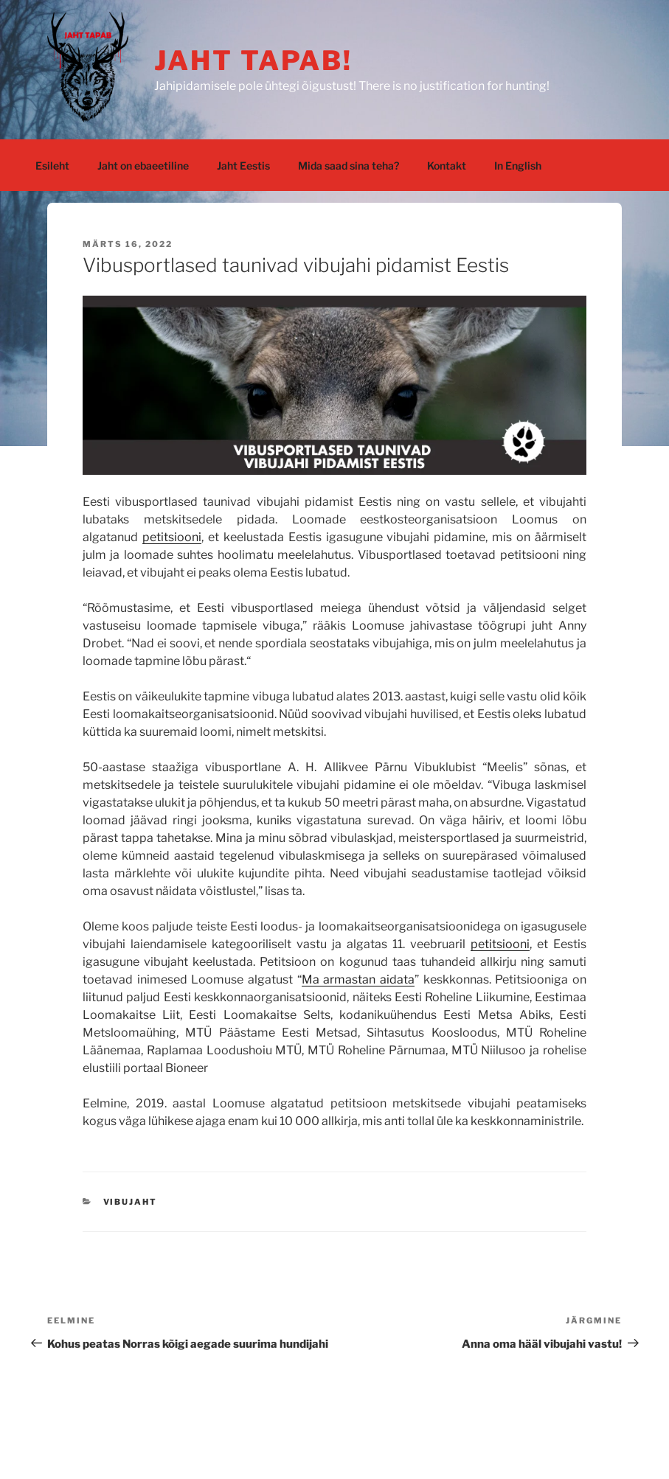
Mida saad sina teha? (348, 165)
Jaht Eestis (243, 165)
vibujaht (130, 1202)
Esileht (52, 165)
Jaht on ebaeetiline (143, 165)
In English (517, 165)
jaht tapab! (253, 60)
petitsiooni (171, 537)
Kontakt (446, 165)
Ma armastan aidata (358, 979)
